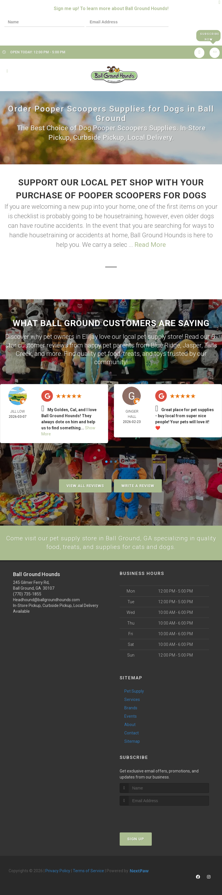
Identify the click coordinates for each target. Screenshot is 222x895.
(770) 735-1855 (27, 594)
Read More (150, 245)
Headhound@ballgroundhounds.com (46, 599)
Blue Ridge (165, 345)
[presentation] (24, 35)
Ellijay (90, 336)
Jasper (192, 345)
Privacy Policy (57, 870)
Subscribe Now (208, 35)
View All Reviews (85, 485)
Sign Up (135, 839)
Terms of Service (88, 870)
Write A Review (137, 485)
